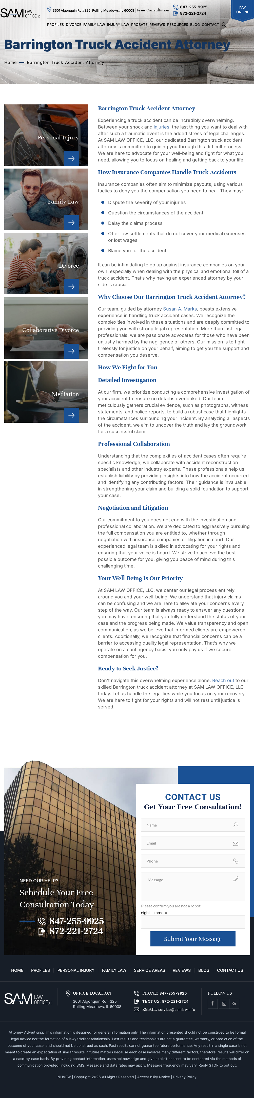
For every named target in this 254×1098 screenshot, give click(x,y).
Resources (177, 24)
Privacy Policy (185, 1077)
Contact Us (230, 970)
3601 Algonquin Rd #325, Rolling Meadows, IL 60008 (93, 10)
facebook (213, 1004)
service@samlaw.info (176, 1009)
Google (234, 1004)
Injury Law (118, 24)
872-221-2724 (193, 13)
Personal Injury (46, 135)
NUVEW (64, 1077)
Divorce (73, 24)
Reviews (157, 24)
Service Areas (149, 970)
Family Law (94, 24)
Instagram (224, 1004)
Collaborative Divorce (46, 327)
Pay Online (242, 11)
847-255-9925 (193, 7)
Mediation (46, 392)
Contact (210, 24)
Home (17, 970)
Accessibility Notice (153, 1077)
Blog (195, 24)
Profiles (55, 24)
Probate (139, 24)
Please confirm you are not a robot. (171, 905)
